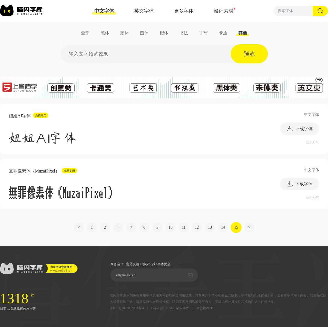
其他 (242, 33)
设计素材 (223, 11)
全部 (85, 33)
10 (170, 227)
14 (223, 227)
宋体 (124, 33)
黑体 (105, 33)
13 (210, 227)
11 (183, 227)
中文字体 (104, 11)
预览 (249, 54)
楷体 (164, 33)
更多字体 (184, 11)
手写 (203, 33)
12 (197, 227)
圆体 (144, 33)
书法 (183, 33)
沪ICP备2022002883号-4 (127, 308)
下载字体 (299, 128)
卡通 (223, 33)
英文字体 (144, 11)
